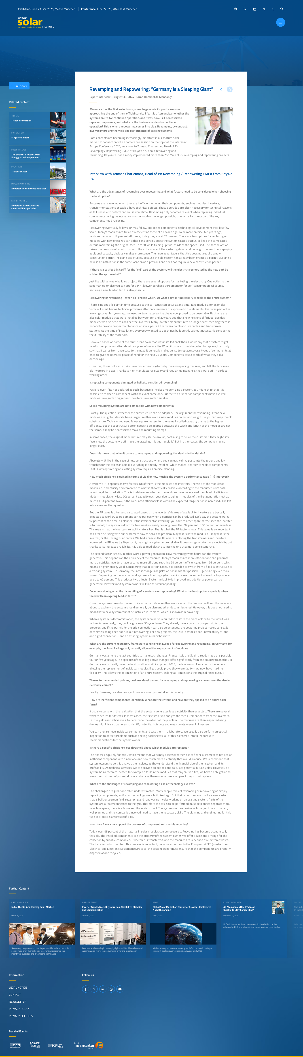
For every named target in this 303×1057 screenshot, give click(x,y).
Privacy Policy (19, 1008)
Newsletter (17, 1001)
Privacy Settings (21, 1016)
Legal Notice (18, 987)
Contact (15, 994)
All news (18, 86)
